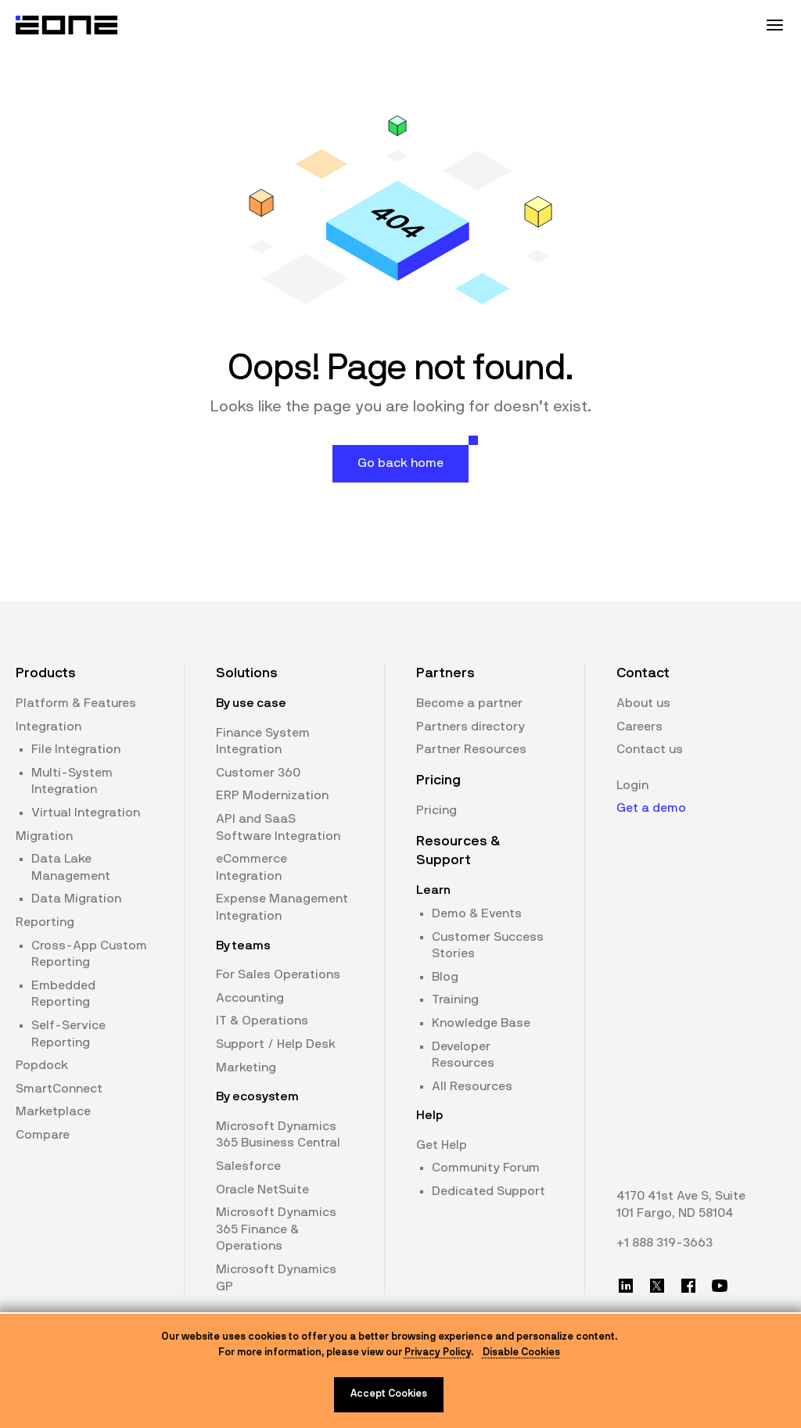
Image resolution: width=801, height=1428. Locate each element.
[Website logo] (67, 25)
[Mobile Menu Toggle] (774, 25)
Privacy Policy (437, 1352)
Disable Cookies (521, 1352)
